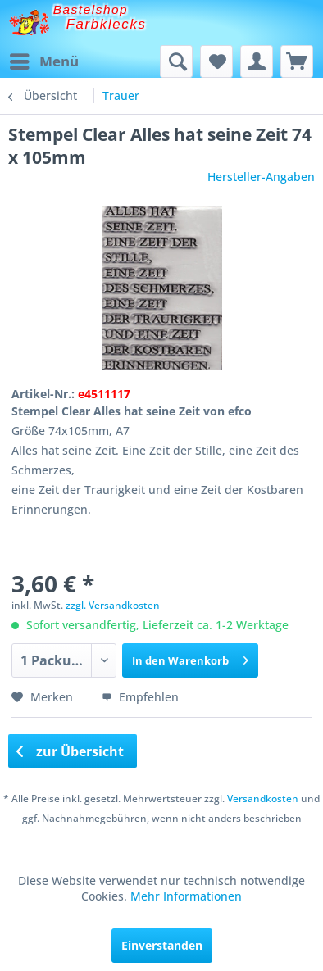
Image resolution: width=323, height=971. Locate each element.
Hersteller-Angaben (261, 176)
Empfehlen (140, 697)
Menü (44, 59)
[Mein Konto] (256, 61)
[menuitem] (43, 61)
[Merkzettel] (216, 61)
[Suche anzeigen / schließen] (176, 61)
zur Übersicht (70, 751)
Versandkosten (262, 798)
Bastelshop (91, 9)
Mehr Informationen (186, 896)
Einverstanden (161, 945)
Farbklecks (106, 24)
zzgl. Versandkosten (113, 605)
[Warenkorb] (296, 61)
